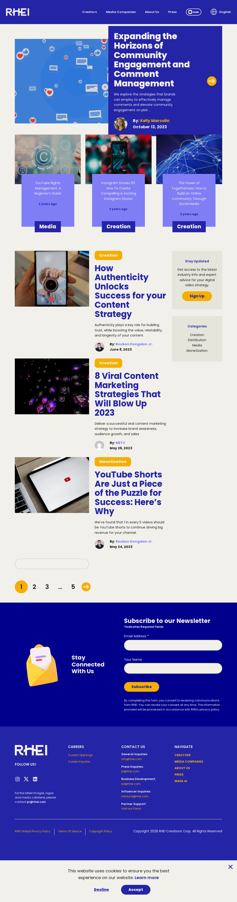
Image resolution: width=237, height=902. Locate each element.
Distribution (197, 340)
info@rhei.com (131, 759)
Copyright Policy (100, 831)
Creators (89, 12)
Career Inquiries (79, 762)
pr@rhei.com (36, 802)
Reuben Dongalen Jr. (134, 344)
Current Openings (80, 755)
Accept (135, 889)
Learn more (147, 877)
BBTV (120, 442)
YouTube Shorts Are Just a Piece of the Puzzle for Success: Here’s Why (128, 493)
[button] (221, 12)
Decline (101, 889)
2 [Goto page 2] (34, 587)
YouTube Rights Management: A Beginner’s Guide (47, 188)
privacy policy (209, 709)
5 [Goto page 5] (73, 587)
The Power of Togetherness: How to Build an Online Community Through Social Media (189, 193)
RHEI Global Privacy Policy (32, 831)
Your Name (133, 659)
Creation (118, 226)
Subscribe (141, 686)
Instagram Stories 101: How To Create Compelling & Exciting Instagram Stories (118, 191)
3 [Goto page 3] (47, 587)
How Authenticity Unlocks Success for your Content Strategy (130, 291)
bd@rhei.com (130, 784)
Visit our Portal (131, 809)
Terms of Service (69, 831)
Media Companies (121, 12)
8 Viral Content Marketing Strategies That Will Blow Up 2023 (128, 394)
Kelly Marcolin (154, 120)
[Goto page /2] (86, 586)
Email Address (136, 636)
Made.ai (181, 781)
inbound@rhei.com (135, 796)
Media (47, 226)
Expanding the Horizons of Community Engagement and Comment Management (152, 60)
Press (172, 12)
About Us (152, 12)
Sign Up (197, 296)
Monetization (112, 461)
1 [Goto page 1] (21, 587)
